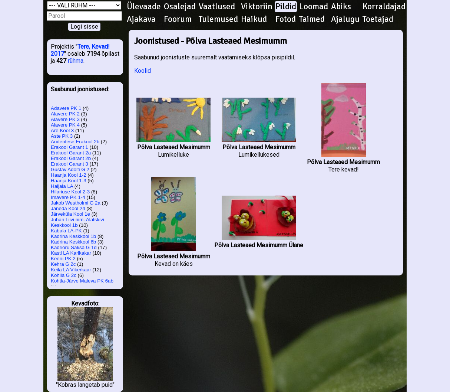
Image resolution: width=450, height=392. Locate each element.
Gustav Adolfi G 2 (70, 169)
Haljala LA (62, 186)
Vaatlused (217, 6)
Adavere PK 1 (66, 108)
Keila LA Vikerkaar (71, 269)
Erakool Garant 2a (71, 153)
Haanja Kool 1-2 (68, 175)
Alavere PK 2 (65, 114)
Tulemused (218, 19)
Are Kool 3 (62, 130)
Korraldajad (384, 6)
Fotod (285, 19)
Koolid (142, 70)
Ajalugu (345, 19)
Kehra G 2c (63, 264)
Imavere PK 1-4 (68, 197)
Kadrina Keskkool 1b (73, 236)
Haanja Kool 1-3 (68, 180)
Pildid (285, 6)
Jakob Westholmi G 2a (75, 203)
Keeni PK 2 (63, 258)
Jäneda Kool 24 (68, 208)
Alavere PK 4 (65, 125)
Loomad (313, 6)
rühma (75, 60)
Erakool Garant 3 (69, 164)
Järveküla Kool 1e (70, 214)
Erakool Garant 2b (71, 158)
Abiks (341, 6)
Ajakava (141, 19)
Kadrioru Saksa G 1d (74, 247)
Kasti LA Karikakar (71, 253)
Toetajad (378, 19)
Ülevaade (144, 6)
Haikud (254, 19)
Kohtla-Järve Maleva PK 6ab (82, 281)
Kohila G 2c (63, 275)
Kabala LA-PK (66, 230)
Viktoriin (256, 6)
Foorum (178, 19)
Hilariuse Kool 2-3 (70, 192)
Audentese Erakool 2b (75, 141)
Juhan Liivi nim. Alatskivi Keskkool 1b (77, 222)
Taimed (312, 19)
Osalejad (180, 6)
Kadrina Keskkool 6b (73, 242)
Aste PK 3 (62, 136)
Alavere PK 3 (65, 119)
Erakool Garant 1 (69, 147)
